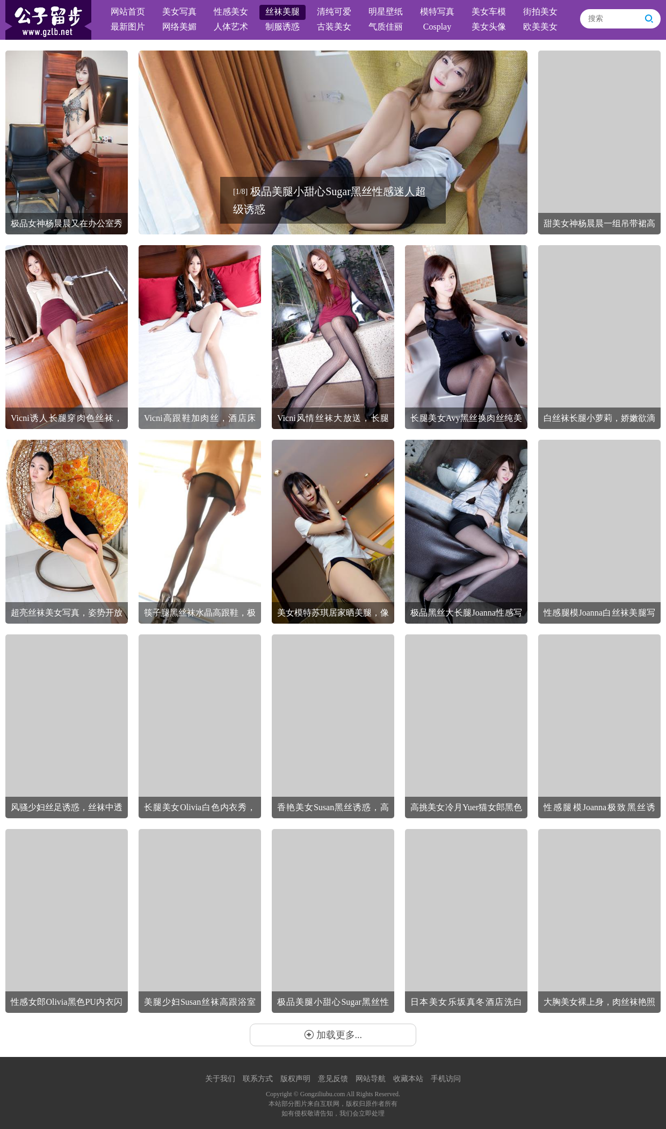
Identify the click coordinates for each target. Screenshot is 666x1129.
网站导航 (371, 1079)
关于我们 (220, 1079)
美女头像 (489, 26)
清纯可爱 (334, 11)
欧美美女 (540, 26)
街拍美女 (540, 11)
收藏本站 (408, 1079)
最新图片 (128, 26)
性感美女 (231, 11)
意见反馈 (333, 1079)
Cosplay (437, 26)
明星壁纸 (385, 11)
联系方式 (258, 1079)
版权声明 (295, 1079)
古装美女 (334, 26)
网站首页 (128, 11)
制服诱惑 (282, 26)
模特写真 (437, 11)
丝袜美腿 (282, 11)
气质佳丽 (385, 26)
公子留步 (48, 20)
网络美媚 (179, 26)
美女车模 (489, 11)
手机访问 (446, 1079)
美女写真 (179, 11)
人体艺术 (231, 26)
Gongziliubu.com (322, 1094)
